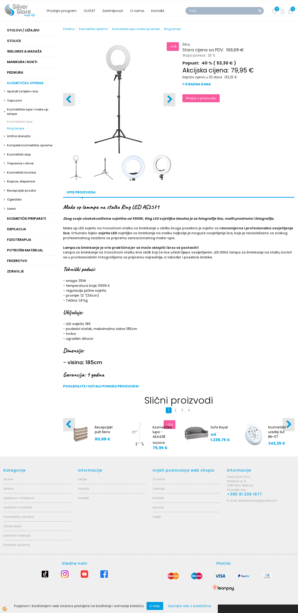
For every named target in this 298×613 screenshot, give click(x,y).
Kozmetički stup (19, 154)
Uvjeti (157, 517)
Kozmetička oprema (93, 29)
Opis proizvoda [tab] (81, 192)
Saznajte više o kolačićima (189, 606)
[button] (169, 99)
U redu (155, 606)
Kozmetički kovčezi (21, 172)
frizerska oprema (17, 545)
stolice (9, 488)
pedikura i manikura (19, 498)
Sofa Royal (219, 427)
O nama (137, 10)
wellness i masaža (18, 507)
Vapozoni (14, 100)
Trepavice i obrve (20, 163)
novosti (83, 488)
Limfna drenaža (18, 136)
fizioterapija (12, 526)
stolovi (8, 479)
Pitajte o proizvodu (201, 98)
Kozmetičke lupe (20, 121)
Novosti (158, 507)
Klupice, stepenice (21, 181)
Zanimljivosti (112, 10)
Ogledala (14, 199)
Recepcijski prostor (21, 190)
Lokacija (159, 488)
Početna (69, 29)
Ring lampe (15, 128)
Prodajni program (62, 10)
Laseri (11, 208)
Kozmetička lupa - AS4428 (162, 432)
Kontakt (157, 10)
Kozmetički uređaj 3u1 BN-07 (277, 432)
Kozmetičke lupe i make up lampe (27, 111)
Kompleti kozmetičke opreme (30, 145)
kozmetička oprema (19, 517)
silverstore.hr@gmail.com (257, 500)
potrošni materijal (17, 535)
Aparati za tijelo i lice (22, 91)
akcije (82, 479)
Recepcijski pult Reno (104, 429)
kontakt (83, 498)
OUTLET (89, 10)
